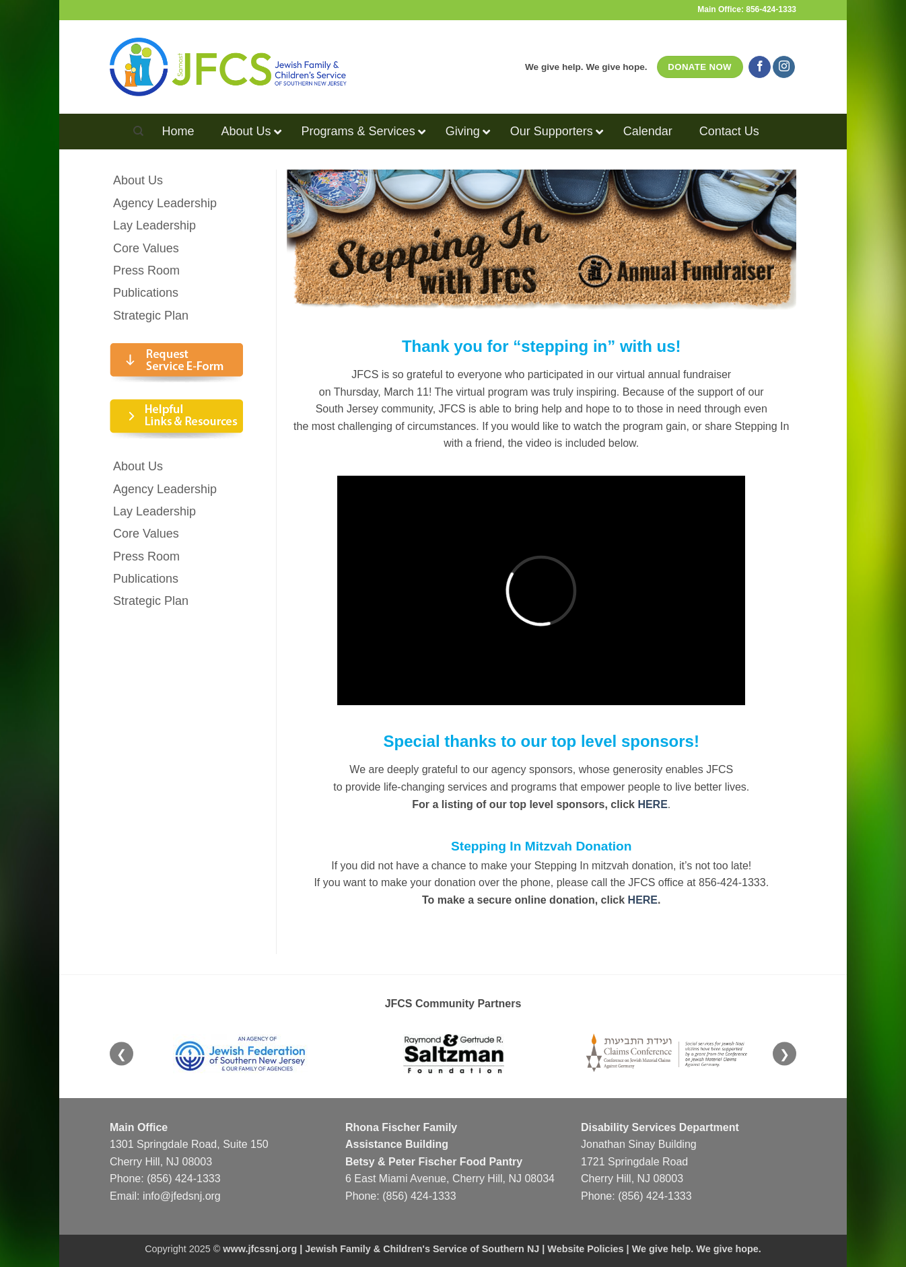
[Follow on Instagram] (784, 67)
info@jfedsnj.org (182, 1196)
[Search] (138, 131)
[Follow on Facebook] (759, 67)
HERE (643, 900)
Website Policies (585, 1248)
